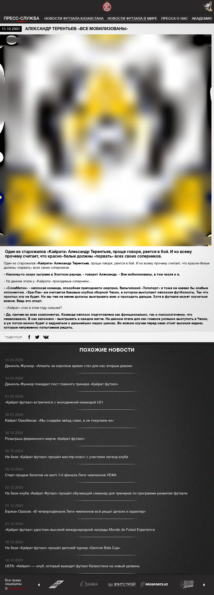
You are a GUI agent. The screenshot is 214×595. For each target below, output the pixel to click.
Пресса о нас (174, 18)
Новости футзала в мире (132, 18)
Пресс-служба (21, 18)
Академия (202, 18)
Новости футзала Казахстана (73, 18)
